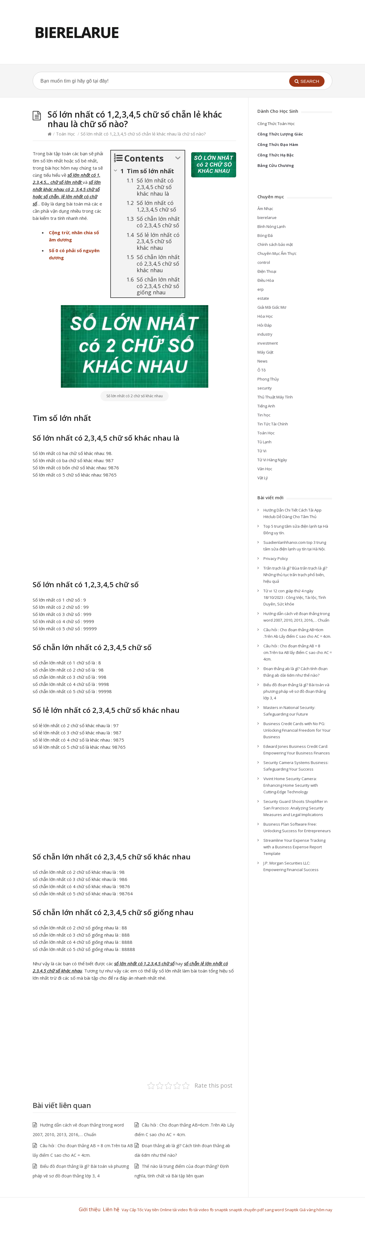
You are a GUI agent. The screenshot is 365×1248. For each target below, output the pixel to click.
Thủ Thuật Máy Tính (275, 397)
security (264, 388)
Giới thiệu (89, 1209)
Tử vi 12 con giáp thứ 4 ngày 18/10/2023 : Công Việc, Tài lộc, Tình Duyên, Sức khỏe (294, 597)
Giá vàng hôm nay (315, 1209)
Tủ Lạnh (264, 442)
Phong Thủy (268, 379)
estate (263, 298)
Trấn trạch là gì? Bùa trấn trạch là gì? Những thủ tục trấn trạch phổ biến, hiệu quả (295, 574)
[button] (307, 81)
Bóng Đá (265, 235)
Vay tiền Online (158, 1209)
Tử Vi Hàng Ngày (272, 459)
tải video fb (183, 1209)
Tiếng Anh (266, 406)
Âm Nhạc (265, 208)
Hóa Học (265, 316)
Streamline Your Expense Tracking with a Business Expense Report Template (294, 847)
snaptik (221, 1209)
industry (264, 334)
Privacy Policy (275, 558)
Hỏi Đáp (264, 325)
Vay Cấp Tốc (133, 1209)
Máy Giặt (265, 352)
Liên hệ (112, 1209)
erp (260, 289)
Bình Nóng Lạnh (271, 226)
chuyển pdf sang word (264, 1209)
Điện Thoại (266, 271)
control (263, 262)
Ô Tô (261, 370)
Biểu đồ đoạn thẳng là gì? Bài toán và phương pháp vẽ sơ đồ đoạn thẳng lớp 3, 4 (296, 691)
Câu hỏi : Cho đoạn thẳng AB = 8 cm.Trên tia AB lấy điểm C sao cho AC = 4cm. (297, 652)
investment (267, 343)
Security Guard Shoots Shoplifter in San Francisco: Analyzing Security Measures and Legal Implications (295, 808)
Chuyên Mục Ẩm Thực (276, 253)
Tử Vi (261, 450)
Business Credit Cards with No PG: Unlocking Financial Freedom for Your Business (297, 730)
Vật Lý (262, 477)
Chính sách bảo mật (275, 244)
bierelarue (267, 217)
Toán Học (65, 134)
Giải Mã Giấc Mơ (271, 307)
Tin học (263, 415)
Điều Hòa (265, 280)
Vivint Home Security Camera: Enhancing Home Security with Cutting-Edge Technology (290, 785)
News (262, 361)
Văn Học (264, 468)
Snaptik (292, 1209)
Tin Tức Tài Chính (272, 424)
